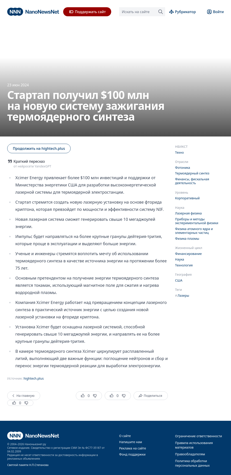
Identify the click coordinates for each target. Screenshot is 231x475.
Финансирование (188, 254)
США (178, 280)
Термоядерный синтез (192, 173)
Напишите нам (130, 442)
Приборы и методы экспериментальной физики (196, 221)
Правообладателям (190, 454)
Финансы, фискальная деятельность (192, 181)
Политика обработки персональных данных (192, 463)
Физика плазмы (187, 238)
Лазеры (182, 295)
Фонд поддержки (132, 454)
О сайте (125, 436)
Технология (184, 265)
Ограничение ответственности (198, 436)
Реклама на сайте (132, 448)
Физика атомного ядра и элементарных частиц (194, 231)
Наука (179, 259)
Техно (179, 152)
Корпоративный (187, 198)
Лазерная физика (188, 213)
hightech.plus (33, 378)
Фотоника (182, 167)
